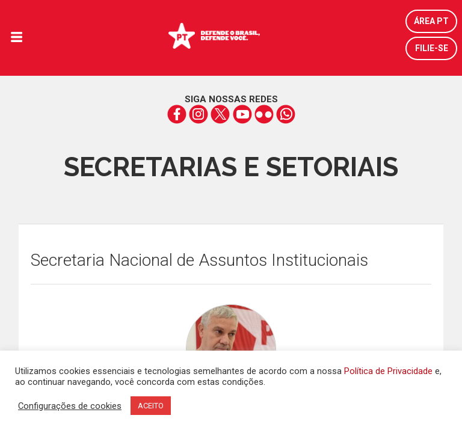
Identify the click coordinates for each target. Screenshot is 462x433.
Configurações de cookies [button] (70, 406)
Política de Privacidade (388, 371)
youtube (242, 114)
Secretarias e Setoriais (231, 167)
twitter (220, 114)
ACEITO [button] (151, 405)
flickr (264, 114)
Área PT (431, 21)
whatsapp (285, 114)
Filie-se (431, 48)
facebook (177, 114)
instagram (199, 114)
